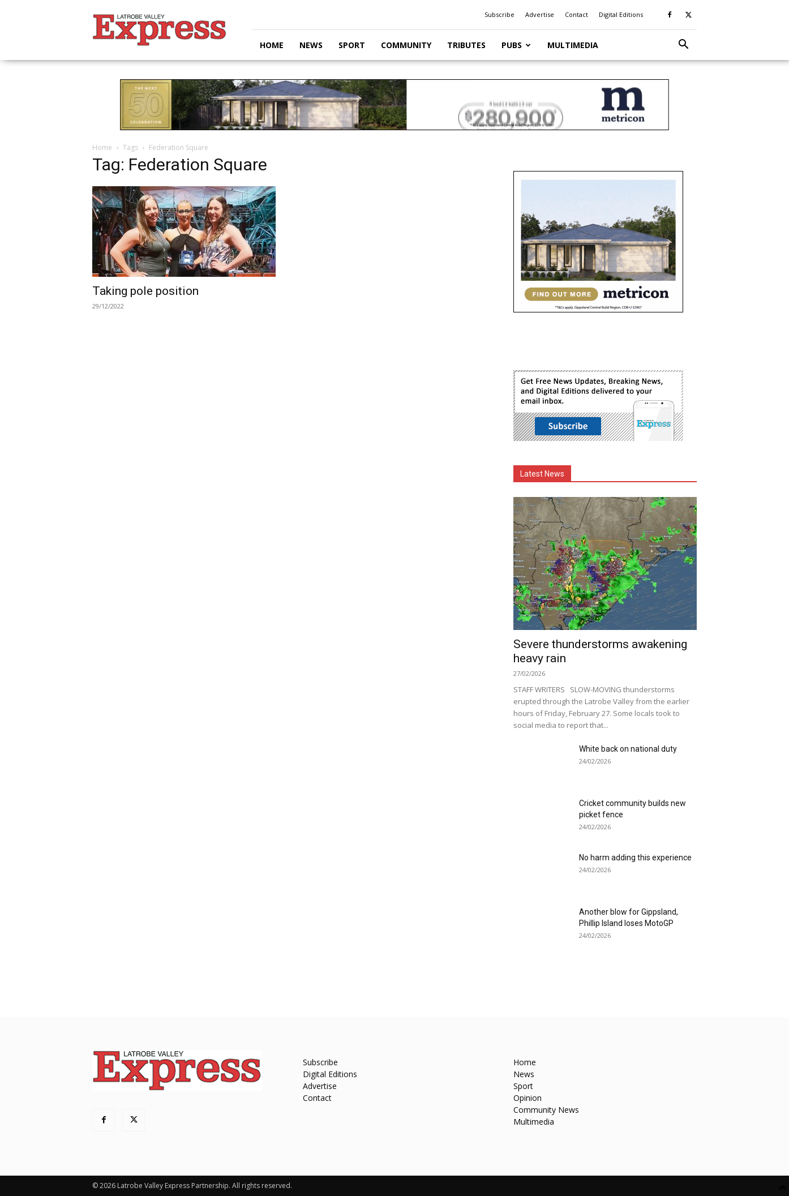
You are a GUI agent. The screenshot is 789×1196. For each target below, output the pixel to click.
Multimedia (572, 45)
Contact (576, 14)
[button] (683, 45)
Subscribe (499, 14)
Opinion (527, 1097)
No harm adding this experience (635, 857)
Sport (351, 45)
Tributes (466, 45)
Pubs (516, 45)
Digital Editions (621, 14)
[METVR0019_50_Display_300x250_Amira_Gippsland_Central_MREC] (598, 309)
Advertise (539, 14)
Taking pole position (145, 291)
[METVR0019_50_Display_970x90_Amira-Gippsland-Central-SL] (394, 104)
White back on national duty (628, 748)
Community (406, 45)
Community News (546, 1109)
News (311, 45)
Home (272, 45)
